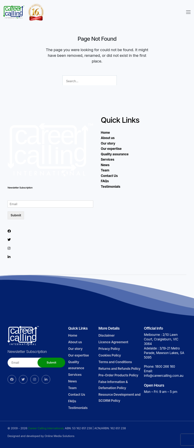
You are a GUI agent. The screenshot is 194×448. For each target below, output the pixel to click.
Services (107, 159)
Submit (16, 215)
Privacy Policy (109, 349)
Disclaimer (106, 335)
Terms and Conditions (115, 362)
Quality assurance (114, 154)
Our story (108, 143)
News (105, 165)
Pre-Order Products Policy (118, 375)
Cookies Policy (109, 355)
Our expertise (111, 149)
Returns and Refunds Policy (119, 369)
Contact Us (109, 176)
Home (105, 132)
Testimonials (110, 186)
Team (105, 170)
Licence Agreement (113, 342)
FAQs (105, 181)
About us (108, 138)
